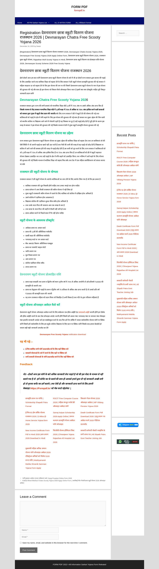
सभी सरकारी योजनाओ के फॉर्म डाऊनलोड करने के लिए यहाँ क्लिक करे (49, 357)
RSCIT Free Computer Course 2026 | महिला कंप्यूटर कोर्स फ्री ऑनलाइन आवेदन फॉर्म (65, 402)
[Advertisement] (128, 84)
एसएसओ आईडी (83, 312)
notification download (63, 334)
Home (19, 23)
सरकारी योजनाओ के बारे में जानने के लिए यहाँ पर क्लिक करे (46, 353)
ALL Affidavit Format (83, 23)
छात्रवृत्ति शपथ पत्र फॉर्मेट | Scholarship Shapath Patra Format (36, 402)
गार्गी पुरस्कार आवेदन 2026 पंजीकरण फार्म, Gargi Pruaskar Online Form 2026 (47, 478)
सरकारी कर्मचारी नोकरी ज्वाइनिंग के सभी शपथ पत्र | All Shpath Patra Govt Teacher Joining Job (93, 434)
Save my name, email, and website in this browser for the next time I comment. (55, 543)
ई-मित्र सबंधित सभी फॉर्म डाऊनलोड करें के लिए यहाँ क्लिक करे (46, 349)
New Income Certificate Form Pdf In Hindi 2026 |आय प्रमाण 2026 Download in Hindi (37, 434)
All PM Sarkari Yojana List (39, 22)
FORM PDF (79, 7)
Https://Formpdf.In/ (40, 388)
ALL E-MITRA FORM (63, 23)
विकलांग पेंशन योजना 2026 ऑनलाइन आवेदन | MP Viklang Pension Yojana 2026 (92, 402)
